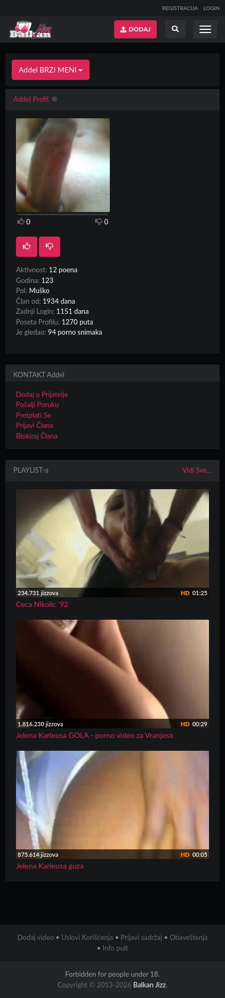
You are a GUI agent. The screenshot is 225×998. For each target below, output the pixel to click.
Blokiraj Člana (37, 436)
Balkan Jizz (149, 984)
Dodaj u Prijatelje (42, 394)
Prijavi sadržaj (141, 937)
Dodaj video (36, 937)
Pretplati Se (33, 415)
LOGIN (211, 8)
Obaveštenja (188, 937)
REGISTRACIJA (180, 8)
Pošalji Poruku (37, 404)
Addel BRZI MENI (51, 69)
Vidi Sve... (197, 470)
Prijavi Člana (34, 425)
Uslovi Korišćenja (87, 937)
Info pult (115, 948)
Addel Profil (31, 99)
